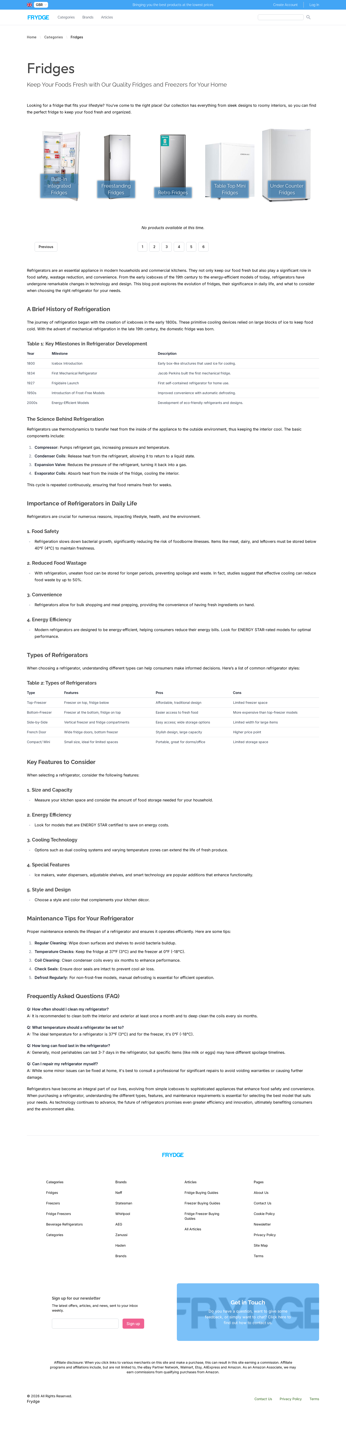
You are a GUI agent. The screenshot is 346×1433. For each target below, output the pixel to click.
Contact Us (262, 1203)
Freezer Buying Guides (202, 1203)
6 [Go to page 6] (203, 247)
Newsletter (262, 1224)
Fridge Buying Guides (201, 1192)
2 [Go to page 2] (154, 247)
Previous (46, 247)
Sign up (133, 1323)
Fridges (52, 1192)
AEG (118, 1224)
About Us (261, 1192)
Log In (314, 5)
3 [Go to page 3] (167, 247)
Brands (87, 17)
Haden (120, 1245)
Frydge (33, 1401)
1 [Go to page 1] (142, 247)
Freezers (53, 1203)
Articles (107, 17)
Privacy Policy (265, 1235)
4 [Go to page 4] (179, 247)
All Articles (193, 1229)
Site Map (261, 1245)
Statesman (123, 1203)
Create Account (285, 5)
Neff (118, 1192)
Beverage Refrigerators (64, 1224)
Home (32, 37)
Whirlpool (122, 1214)
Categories (66, 17)
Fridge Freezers (58, 1214)
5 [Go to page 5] (191, 247)
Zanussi (121, 1235)
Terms (258, 1256)
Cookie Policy (264, 1214)
